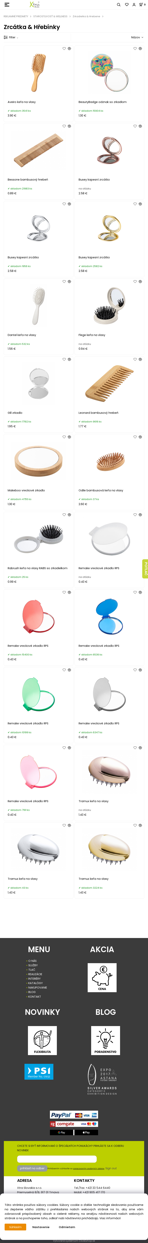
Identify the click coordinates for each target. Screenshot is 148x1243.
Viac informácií (110, 1218)
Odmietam (67, 1227)
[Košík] (143, 4)
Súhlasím (15, 1227)
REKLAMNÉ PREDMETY (16, 16)
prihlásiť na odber (32, 1168)
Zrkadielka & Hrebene (86, 16)
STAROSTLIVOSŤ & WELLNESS (50, 16)
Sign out (111, 1168)
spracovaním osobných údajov (88, 1168)
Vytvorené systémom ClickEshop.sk (74, 1240)
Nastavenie (41, 1227)
